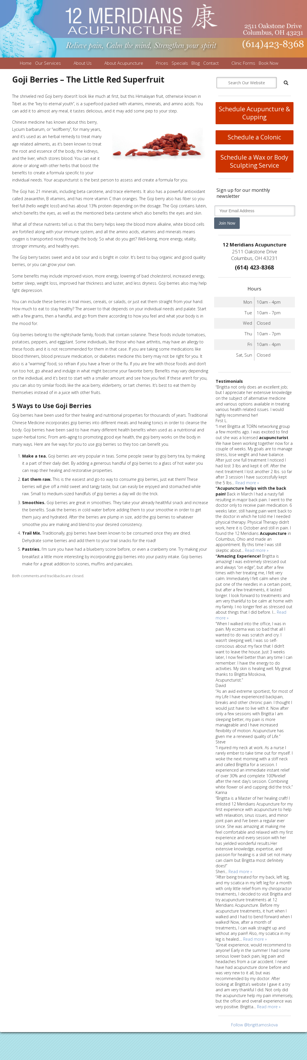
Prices (162, 63)
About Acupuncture (123, 63)
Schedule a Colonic (254, 137)
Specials (180, 63)
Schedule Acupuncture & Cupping (254, 113)
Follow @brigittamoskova (254, 1025)
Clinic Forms (243, 63)
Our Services (48, 63)
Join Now (227, 223)
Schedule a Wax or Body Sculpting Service (254, 161)
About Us (83, 63)
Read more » (247, 482)
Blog (195, 63)
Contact (211, 63)
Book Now (268, 63)
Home (26, 63)
